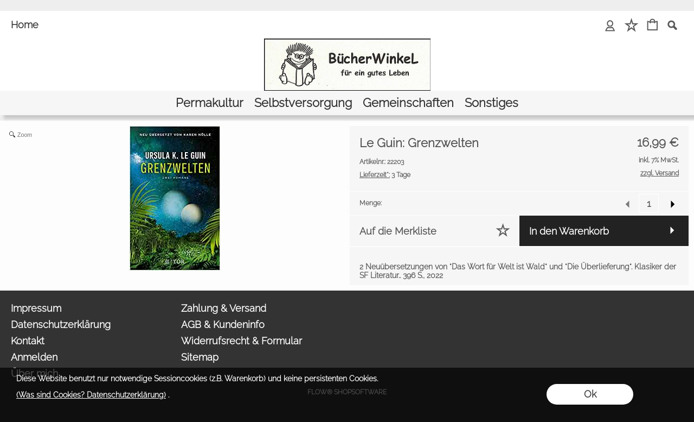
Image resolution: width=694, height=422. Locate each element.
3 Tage (384, 175)
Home (24, 24)
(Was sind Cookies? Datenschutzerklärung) (91, 394)
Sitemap (200, 357)
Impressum (36, 308)
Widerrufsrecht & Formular (241, 341)
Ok (590, 394)
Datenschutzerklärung (61, 324)
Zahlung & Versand (223, 308)
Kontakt (27, 341)
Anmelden (34, 357)
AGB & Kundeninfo (223, 324)
